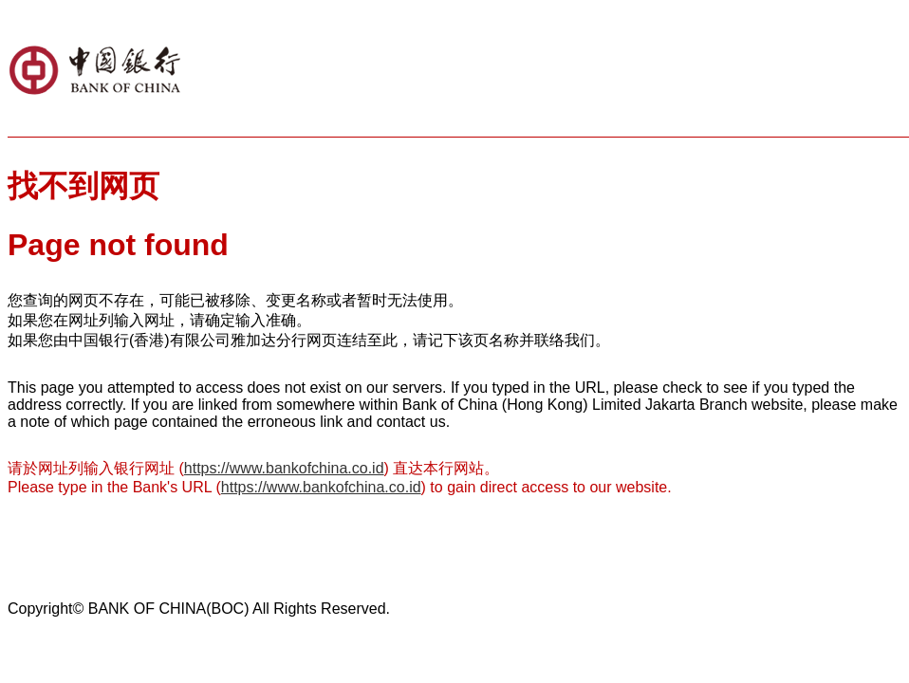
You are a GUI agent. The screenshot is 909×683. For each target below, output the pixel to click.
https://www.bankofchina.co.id (284, 468)
